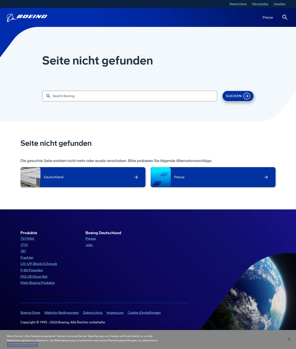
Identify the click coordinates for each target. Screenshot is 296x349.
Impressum (115, 313)
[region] (148, 339)
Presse (268, 17)
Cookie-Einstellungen (144, 313)
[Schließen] (289, 339)
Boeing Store (30, 313)
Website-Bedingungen (61, 313)
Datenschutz (93, 313)
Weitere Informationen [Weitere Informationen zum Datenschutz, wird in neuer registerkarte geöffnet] (22, 344)
